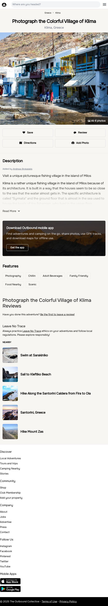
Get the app (17, 247)
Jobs (3, 517)
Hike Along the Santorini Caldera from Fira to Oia (55, 393)
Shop (3, 487)
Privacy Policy (68, 601)
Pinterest (5, 556)
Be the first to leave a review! (57, 314)
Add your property (11, 497)
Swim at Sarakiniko (34, 355)
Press (3, 527)
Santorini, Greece (32, 413)
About (3, 511)
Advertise (5, 522)
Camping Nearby (10, 468)
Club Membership (10, 492)
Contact (5, 532)
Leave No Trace (31, 331)
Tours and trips (9, 463)
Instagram (6, 546)
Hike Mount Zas (31, 432)
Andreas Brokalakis (22, 168)
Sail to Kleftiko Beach (35, 374)
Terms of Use (49, 601)
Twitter (4, 561)
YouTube (5, 566)
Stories (4, 473)
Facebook (6, 551)
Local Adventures (10, 458)
